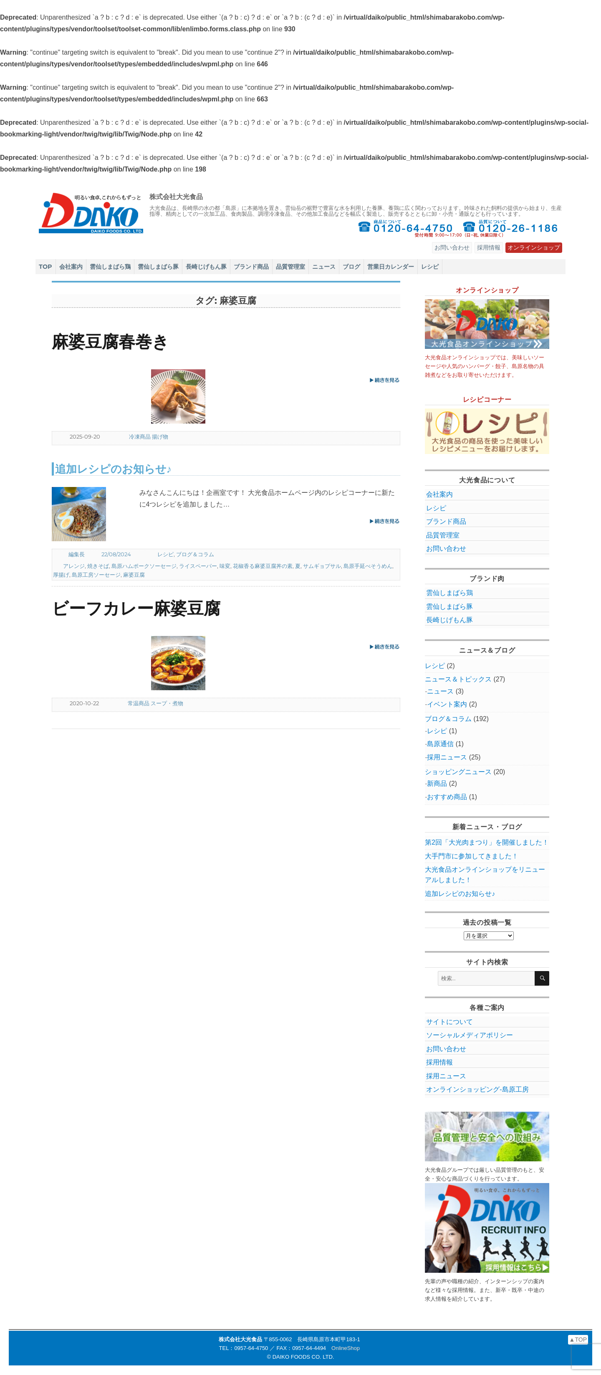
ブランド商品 (251, 266)
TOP (45, 266)
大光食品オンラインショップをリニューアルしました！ (485, 874)
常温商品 (138, 703)
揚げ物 (160, 436)
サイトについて (449, 1021)
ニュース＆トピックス (458, 679)
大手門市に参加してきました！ (471, 856)
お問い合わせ (452, 247)
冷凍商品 (140, 436)
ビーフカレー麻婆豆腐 (136, 608)
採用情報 (488, 247)
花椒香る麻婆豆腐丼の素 (263, 566)
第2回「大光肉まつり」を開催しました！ (487, 842)
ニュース (324, 266)
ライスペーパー (198, 566)
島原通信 (440, 743)
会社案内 (71, 266)
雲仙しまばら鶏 (110, 266)
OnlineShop (345, 1348)
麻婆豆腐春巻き (110, 341)
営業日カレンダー (390, 266)
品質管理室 (290, 266)
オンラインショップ (534, 247)
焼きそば (98, 566)
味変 (225, 566)
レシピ (430, 266)
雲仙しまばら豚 (158, 266)
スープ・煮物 (167, 703)
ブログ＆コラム (195, 554)
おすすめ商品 (447, 796)
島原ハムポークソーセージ (144, 566)
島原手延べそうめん (367, 566)
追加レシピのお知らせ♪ (113, 468)
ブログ (351, 266)
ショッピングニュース (458, 771)
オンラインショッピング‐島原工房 (477, 1089)
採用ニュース (447, 757)
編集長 (76, 554)
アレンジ (74, 566)
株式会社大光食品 (176, 197)
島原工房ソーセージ (96, 574)
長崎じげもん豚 (206, 266)
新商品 (437, 783)
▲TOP (578, 1339)
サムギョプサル (322, 566)
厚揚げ (61, 574)
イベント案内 (447, 704)
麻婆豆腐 (134, 574)
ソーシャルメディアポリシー (469, 1035)
